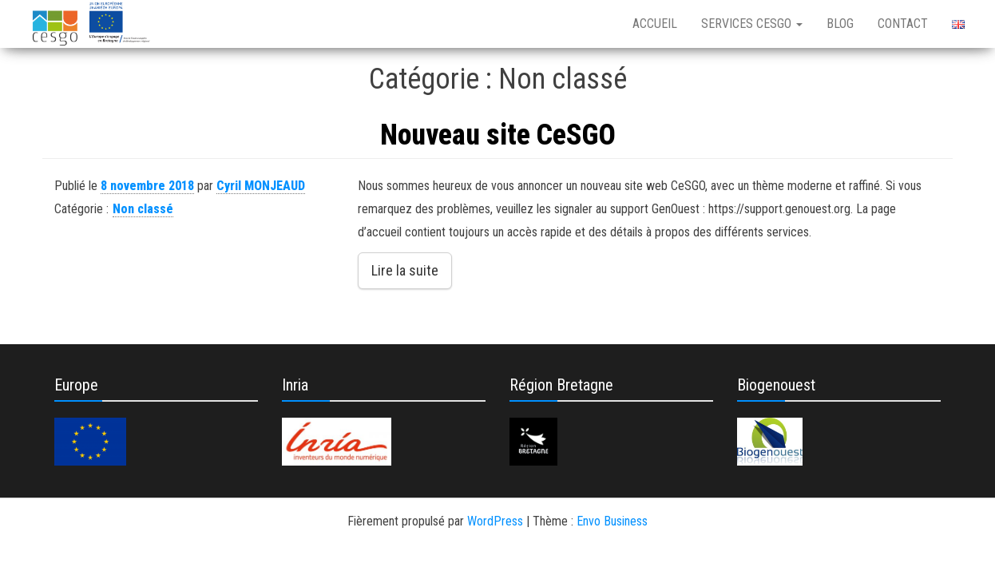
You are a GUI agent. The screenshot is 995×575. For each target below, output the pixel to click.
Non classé (143, 208)
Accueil (654, 23)
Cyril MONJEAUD (260, 185)
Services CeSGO (752, 23)
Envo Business (612, 521)
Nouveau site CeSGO (498, 135)
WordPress (495, 521)
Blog (840, 23)
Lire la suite (404, 270)
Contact (903, 23)
